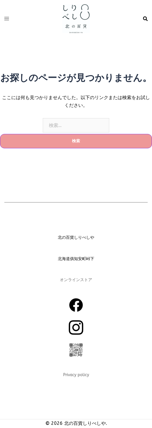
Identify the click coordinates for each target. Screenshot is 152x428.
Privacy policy (76, 374)
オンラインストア (76, 279)
